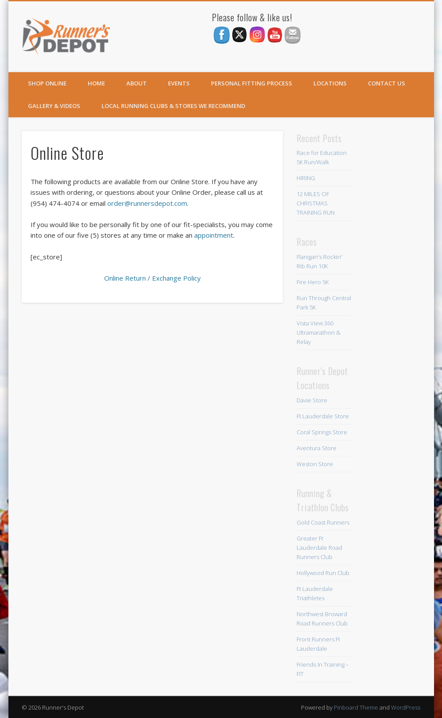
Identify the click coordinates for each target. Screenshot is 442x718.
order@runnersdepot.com (147, 203)
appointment (213, 235)
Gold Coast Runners (323, 522)
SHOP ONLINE (47, 83)
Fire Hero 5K (313, 282)
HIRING (306, 178)
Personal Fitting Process (251, 83)
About (136, 83)
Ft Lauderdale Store (323, 416)
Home (96, 83)
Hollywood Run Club (323, 573)
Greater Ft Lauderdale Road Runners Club (319, 547)
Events (179, 83)
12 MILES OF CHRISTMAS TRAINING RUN (316, 203)
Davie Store (312, 400)
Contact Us (386, 83)
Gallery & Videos (54, 106)
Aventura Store (316, 448)
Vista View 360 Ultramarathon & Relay (318, 332)
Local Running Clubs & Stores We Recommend (173, 106)
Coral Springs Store (322, 432)
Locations (330, 83)
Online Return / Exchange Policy (152, 278)
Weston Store (315, 464)
